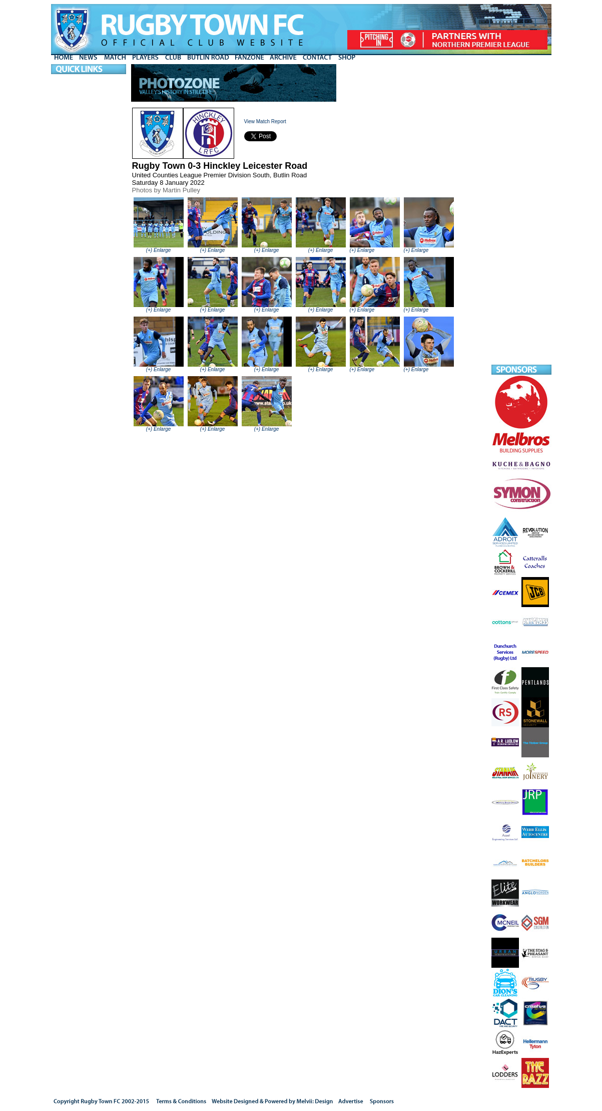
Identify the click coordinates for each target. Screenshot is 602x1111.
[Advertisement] (521, 214)
